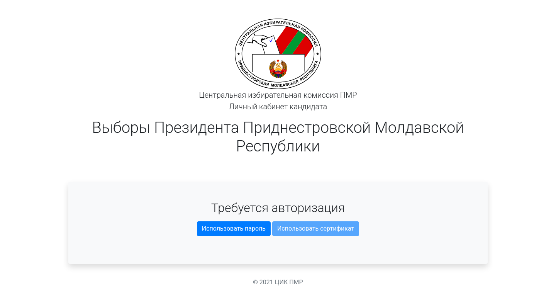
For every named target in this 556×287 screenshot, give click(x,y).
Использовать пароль (234, 228)
